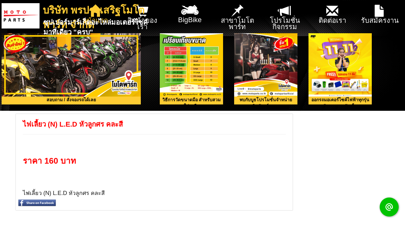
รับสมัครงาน (380, 14)
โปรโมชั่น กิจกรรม (285, 18)
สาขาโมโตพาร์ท (237, 18)
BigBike (190, 12)
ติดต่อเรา (332, 14)
